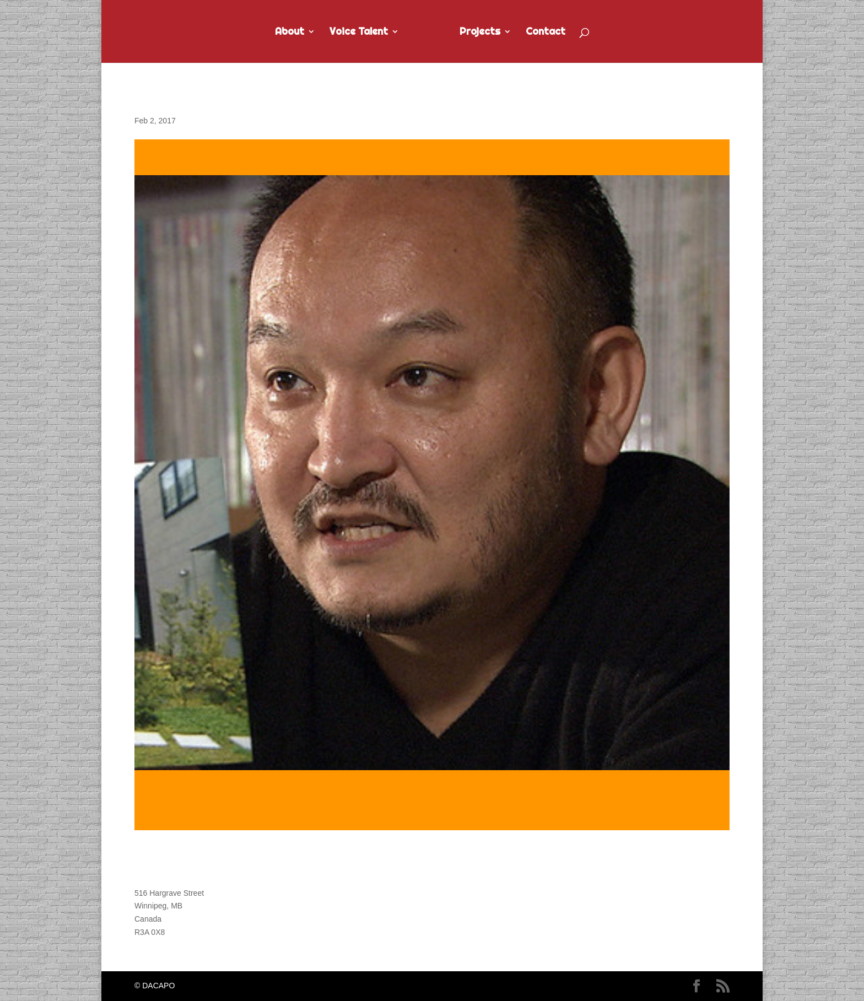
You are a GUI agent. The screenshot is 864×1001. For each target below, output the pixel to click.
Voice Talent (359, 32)
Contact (545, 32)
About (289, 32)
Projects (480, 32)
